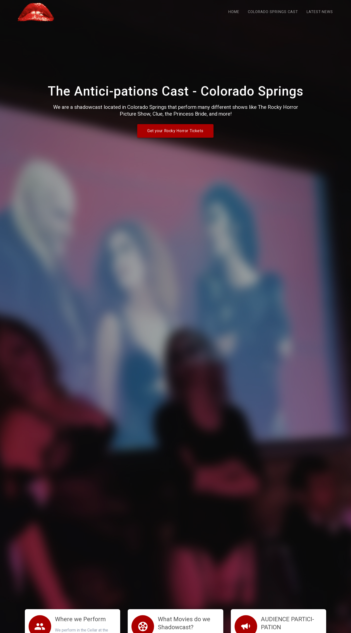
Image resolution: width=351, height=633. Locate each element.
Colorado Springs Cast (273, 12)
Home (233, 12)
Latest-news (320, 12)
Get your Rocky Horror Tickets (175, 131)
